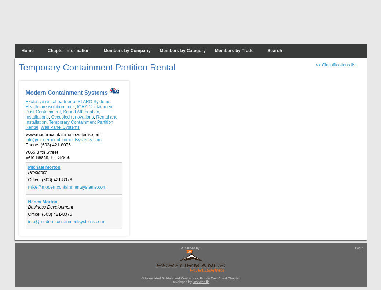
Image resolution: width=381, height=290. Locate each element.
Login (359, 248)
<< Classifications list (335, 65)
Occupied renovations (72, 117)
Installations (37, 117)
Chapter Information (69, 50)
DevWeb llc (201, 282)
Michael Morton (44, 167)
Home (28, 50)
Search (274, 50)
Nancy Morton (43, 201)
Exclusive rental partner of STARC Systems (68, 101)
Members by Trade (234, 50)
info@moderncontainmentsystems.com (64, 139)
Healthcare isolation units (50, 106)
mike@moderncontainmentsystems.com (67, 187)
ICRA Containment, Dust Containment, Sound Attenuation (70, 109)
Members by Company (127, 50)
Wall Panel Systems (60, 127)
